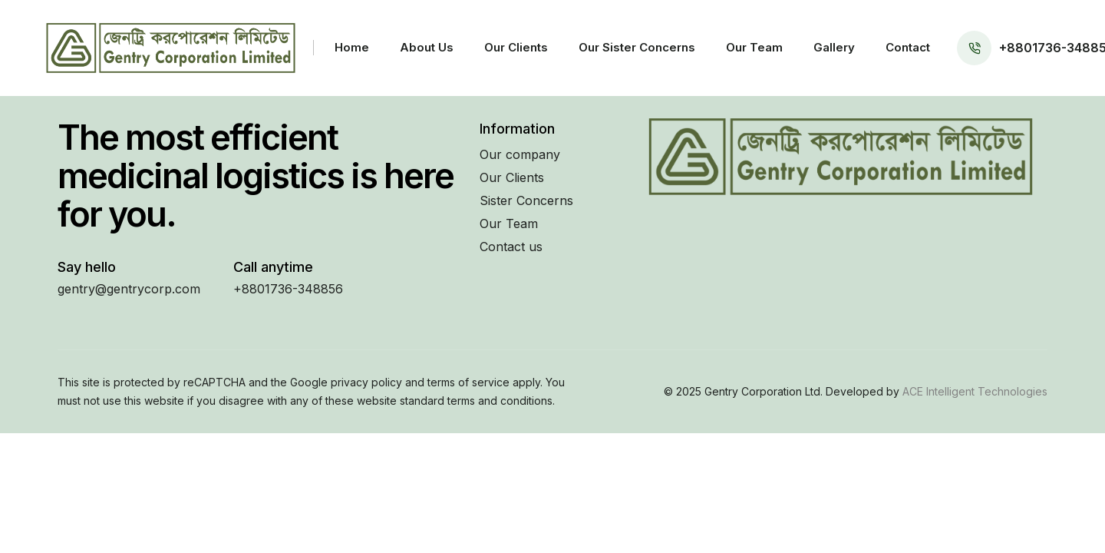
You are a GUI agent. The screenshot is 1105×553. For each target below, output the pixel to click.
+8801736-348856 (288, 288)
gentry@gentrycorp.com (129, 288)
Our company (520, 154)
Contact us (511, 246)
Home (352, 47)
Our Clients (516, 47)
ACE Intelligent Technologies (973, 391)
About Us (427, 47)
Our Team (754, 47)
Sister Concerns (526, 200)
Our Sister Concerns (637, 47)
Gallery (834, 47)
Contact (908, 47)
